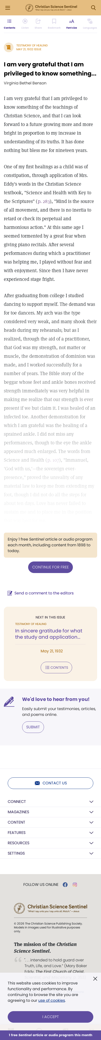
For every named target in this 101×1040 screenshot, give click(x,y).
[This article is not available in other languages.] (90, 24)
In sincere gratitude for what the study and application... (48, 633)
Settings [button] (16, 853)
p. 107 (53, 460)
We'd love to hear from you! (56, 699)
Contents (56, 667)
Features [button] (16, 832)
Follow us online (40, 885)
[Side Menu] (7, 8)
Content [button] (16, 822)
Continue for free (50, 567)
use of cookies (51, 1000)
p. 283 (44, 201)
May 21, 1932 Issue (28, 49)
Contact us (50, 783)
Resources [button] (18, 843)
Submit (33, 727)
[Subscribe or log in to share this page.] (38, 24)
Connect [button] (17, 801)
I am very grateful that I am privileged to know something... (50, 68)
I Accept (50, 1017)
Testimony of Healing (32, 45)
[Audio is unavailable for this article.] (25, 24)
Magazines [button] (18, 812)
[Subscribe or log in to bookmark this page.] (54, 24)
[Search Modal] (93, 8)
